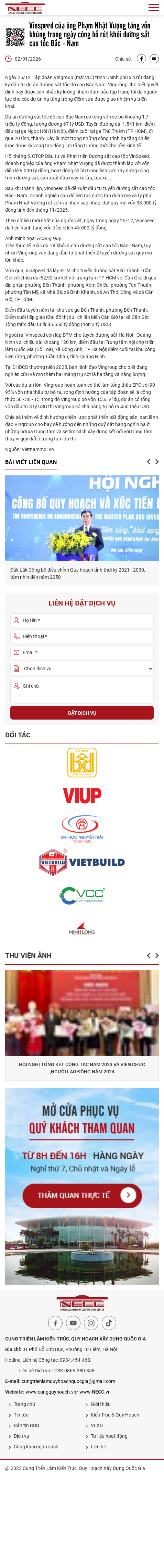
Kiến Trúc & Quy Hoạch (112, 1415)
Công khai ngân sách (33, 1446)
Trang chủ (22, 1404)
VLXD (94, 1425)
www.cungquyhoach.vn (50, 1392)
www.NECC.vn (95, 1392)
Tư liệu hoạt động (107, 1436)
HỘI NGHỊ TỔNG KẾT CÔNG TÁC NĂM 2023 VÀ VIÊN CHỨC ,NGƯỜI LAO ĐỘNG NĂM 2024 (91, 1068)
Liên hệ (96, 1446)
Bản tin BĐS (24, 1425)
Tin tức (19, 1415)
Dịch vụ (19, 1436)
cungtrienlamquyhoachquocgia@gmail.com (68, 1381)
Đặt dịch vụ (82, 713)
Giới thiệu (98, 1404)
